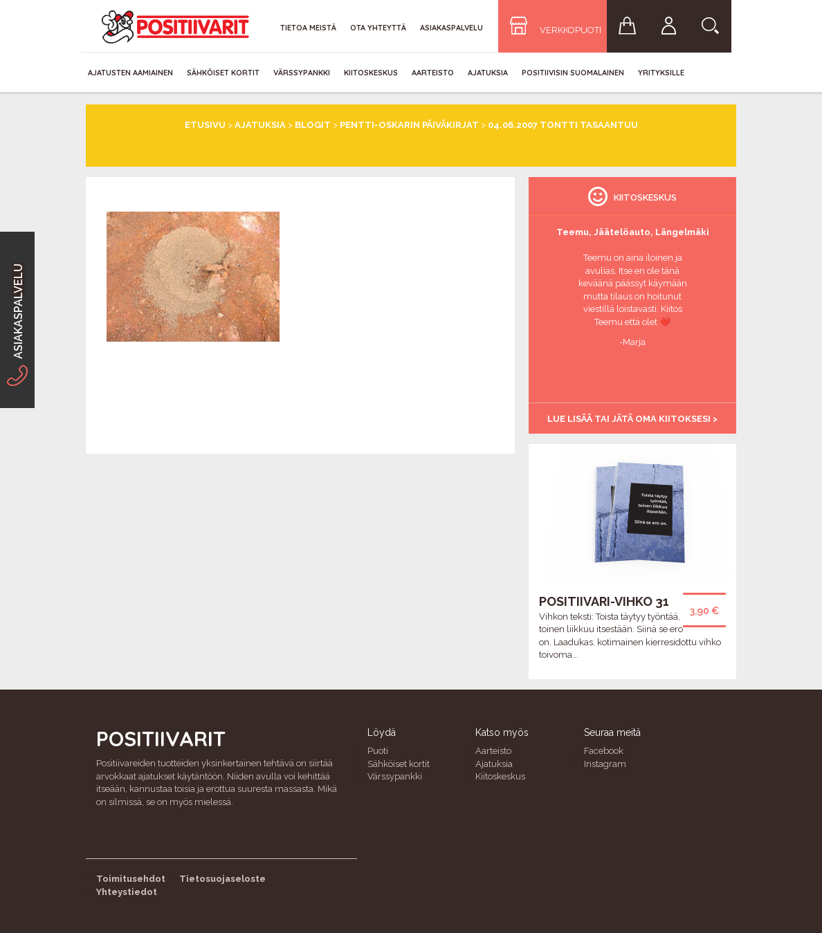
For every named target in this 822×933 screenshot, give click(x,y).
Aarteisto (433, 72)
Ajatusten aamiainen (130, 72)
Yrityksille (661, 72)
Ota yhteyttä (378, 28)
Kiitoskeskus (371, 72)
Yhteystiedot (126, 892)
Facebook (603, 751)
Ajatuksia (488, 72)
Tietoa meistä (308, 28)
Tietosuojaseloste (222, 879)
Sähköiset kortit (223, 72)
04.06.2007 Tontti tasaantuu (563, 125)
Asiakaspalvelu (451, 28)
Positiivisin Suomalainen (573, 72)
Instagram (605, 764)
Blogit (313, 125)
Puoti (377, 751)
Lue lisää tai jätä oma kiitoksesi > (632, 419)
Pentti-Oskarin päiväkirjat (409, 125)
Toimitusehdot (130, 879)
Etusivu (205, 125)
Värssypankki (301, 72)
